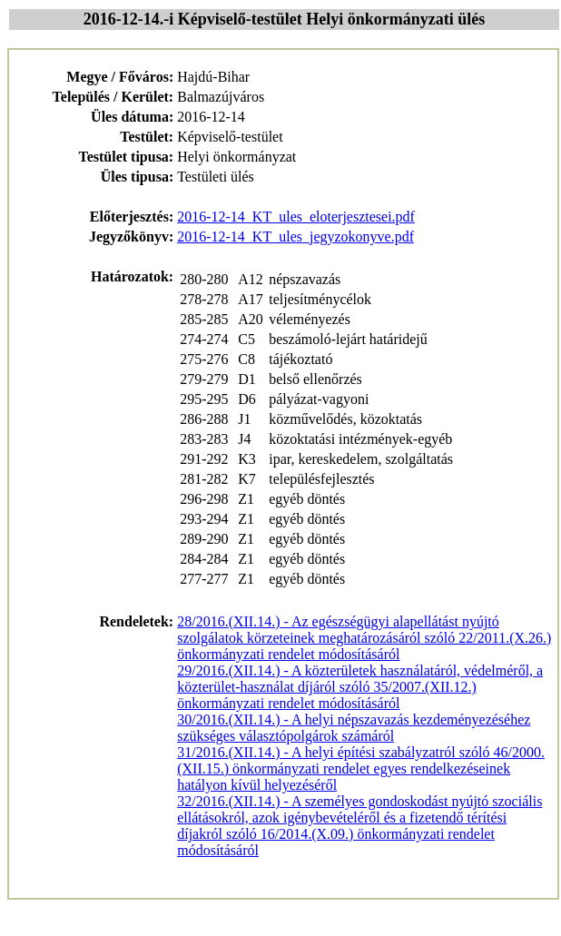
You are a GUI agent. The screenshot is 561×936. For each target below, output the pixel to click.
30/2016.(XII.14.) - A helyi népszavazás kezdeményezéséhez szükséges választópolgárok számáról (353, 728)
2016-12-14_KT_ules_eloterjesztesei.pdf (296, 216)
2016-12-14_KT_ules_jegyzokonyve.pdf (295, 236)
